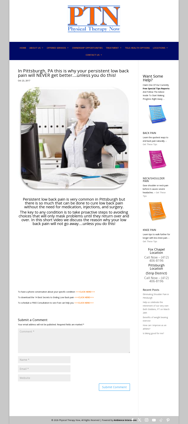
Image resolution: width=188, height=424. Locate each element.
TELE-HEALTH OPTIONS (137, 48)
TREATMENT (112, 48)
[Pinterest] (168, 420)
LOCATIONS (159, 48)
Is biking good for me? (153, 333)
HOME (23, 48)
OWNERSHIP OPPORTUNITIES (87, 48)
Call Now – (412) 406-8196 (156, 259)
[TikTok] (161, 420)
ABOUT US (35, 48)
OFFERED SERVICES (56, 48)
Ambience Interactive (125, 420)
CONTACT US (92, 55)
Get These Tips (150, 144)
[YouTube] (154, 420)
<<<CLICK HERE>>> (85, 291)
